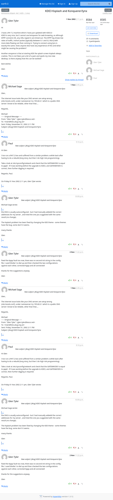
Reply (4, 76)
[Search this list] (93, 4)
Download (92, 33)
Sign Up (73, 4)
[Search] (109, 4)
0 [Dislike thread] (74, 73)
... (3, 131)
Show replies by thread (74, 79)
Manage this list (47, 4)
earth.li (5, 3)
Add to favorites (94, 45)
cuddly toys (107, 13)
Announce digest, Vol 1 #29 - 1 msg (15, 13)
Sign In (61, 4)
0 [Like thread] (70, 73)
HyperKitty (57, 496)
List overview (91, 28)
